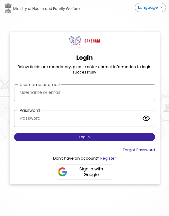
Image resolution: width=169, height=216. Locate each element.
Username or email (40, 85)
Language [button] (148, 7)
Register (108, 158)
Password (30, 110)
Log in (84, 137)
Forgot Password (139, 150)
